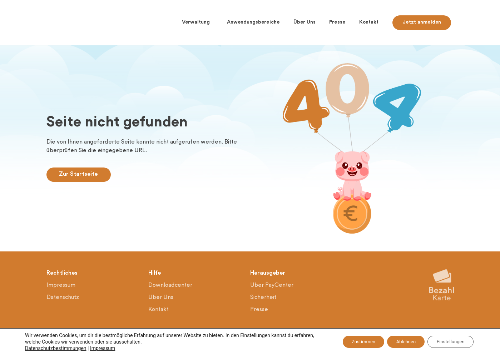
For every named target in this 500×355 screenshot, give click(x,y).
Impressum (102, 348)
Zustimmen (350, 342)
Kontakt (368, 22)
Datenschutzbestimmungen (55, 348)
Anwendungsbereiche (253, 22)
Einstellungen (448, 342)
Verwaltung (197, 22)
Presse (337, 22)
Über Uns (304, 22)
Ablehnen (398, 342)
